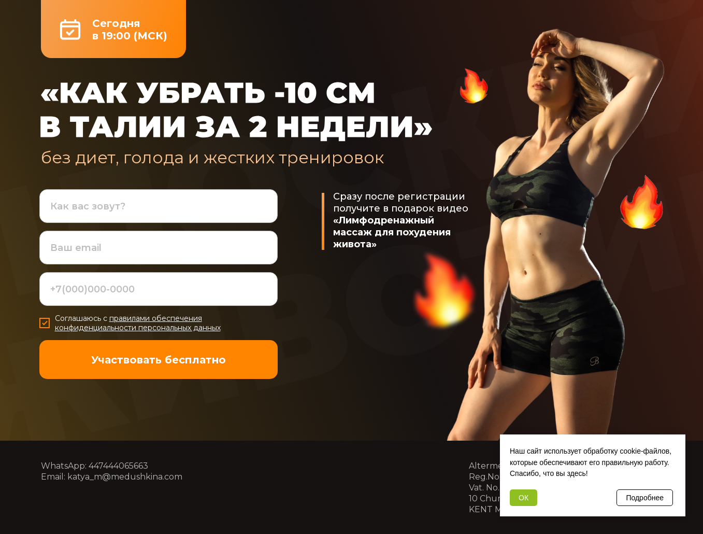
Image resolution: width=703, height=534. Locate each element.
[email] (158, 247)
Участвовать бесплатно (158, 360)
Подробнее (645, 498)
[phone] (158, 289)
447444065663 (118, 466)
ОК (523, 498)
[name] (158, 206)
